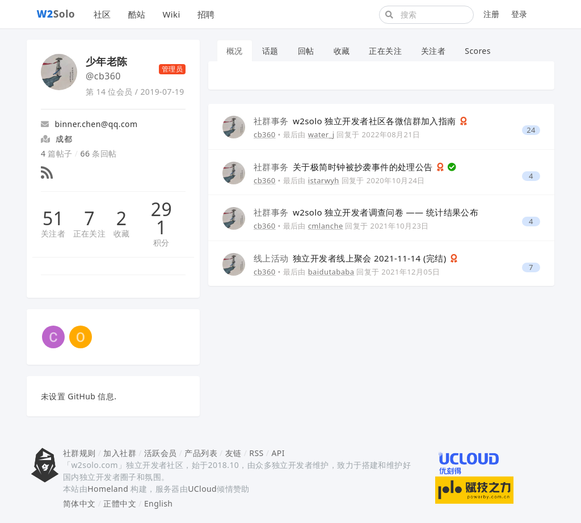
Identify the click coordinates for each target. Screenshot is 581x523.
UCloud (202, 488)
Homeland (107, 488)
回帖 (306, 50)
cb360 (265, 134)
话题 (270, 50)
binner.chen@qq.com (89, 124)
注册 (491, 14)
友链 (233, 453)
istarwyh (323, 180)
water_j (321, 134)
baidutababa (331, 272)
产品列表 (200, 453)
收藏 (121, 233)
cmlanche (325, 226)
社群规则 (79, 453)
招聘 (206, 14)
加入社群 (119, 453)
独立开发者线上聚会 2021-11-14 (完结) (351, 258)
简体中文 (79, 503)
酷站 (137, 14)
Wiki (171, 14)
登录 (519, 14)
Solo (56, 13)
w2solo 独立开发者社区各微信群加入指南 (356, 120)
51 (53, 218)
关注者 (53, 233)
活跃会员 (160, 453)
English (158, 503)
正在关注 (89, 233)
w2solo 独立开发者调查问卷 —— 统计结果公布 (366, 212)
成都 (64, 138)
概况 (234, 50)
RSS (256, 453)
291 (161, 218)
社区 (102, 14)
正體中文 (119, 503)
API (277, 453)
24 (531, 130)
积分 (161, 242)
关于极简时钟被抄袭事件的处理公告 (344, 166)
